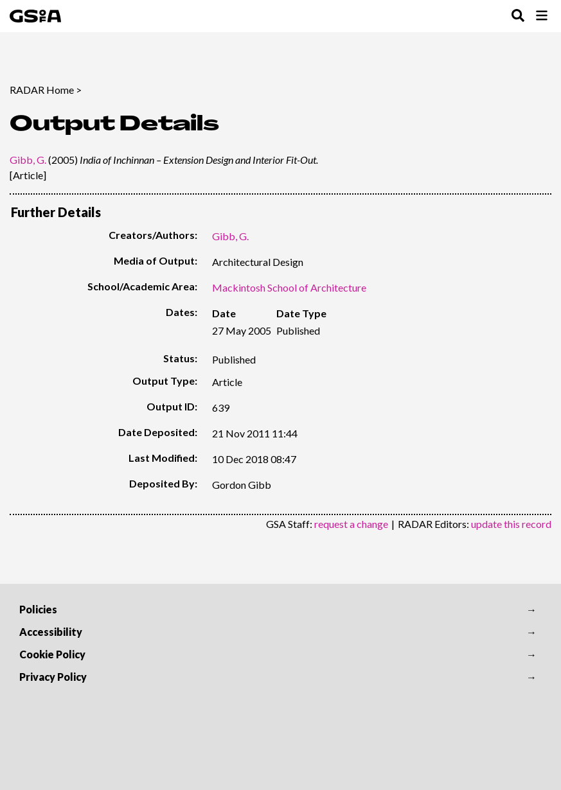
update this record (511, 524)
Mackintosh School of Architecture (289, 287)
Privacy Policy (53, 677)
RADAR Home (42, 89)
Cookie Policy (52, 654)
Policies (38, 609)
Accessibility (50, 632)
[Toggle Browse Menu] (541, 16)
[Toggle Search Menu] (518, 16)
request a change (351, 524)
